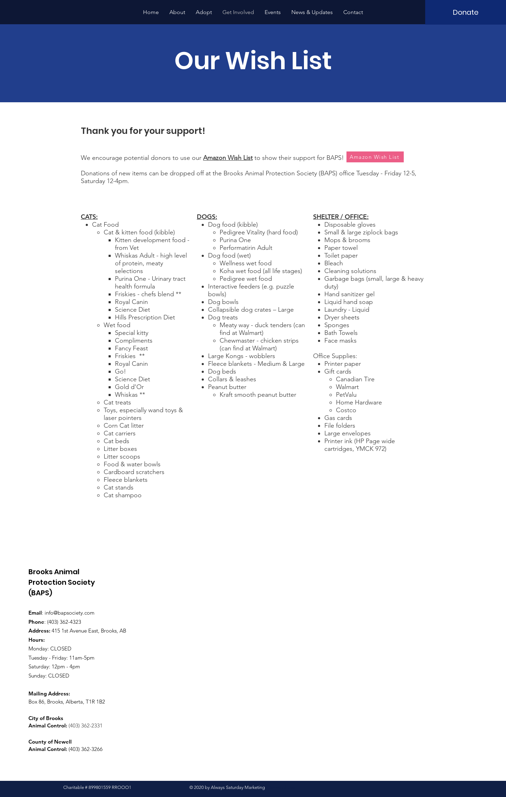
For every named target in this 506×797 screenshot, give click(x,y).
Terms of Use (282, 787)
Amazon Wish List (228, 158)
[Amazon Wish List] (375, 156)
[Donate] (465, 12)
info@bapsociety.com (70, 612)
